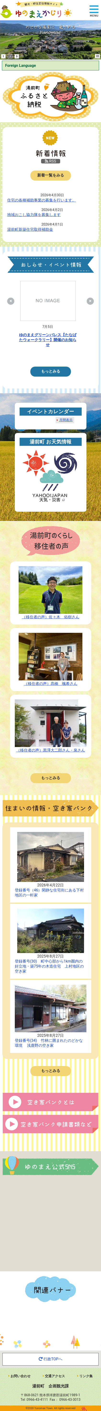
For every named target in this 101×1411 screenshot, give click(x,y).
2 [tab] (45, 356)
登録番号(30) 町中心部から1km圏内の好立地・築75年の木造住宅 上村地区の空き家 (49, 966)
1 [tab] (37, 356)
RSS (50, 161)
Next (88, 301)
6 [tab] (73, 356)
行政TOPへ (50, 1359)
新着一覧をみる (50, 175)
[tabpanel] (48, 315)
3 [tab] (52, 356)
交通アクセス (54, 1376)
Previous (13, 301)
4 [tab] (59, 356)
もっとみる (50, 371)
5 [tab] (66, 356)
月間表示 (66, 420)
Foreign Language (20, 65)
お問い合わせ (19, 1376)
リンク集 (85, 1376)
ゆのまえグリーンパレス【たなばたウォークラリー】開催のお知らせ (47, 340)
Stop (97, 56)
